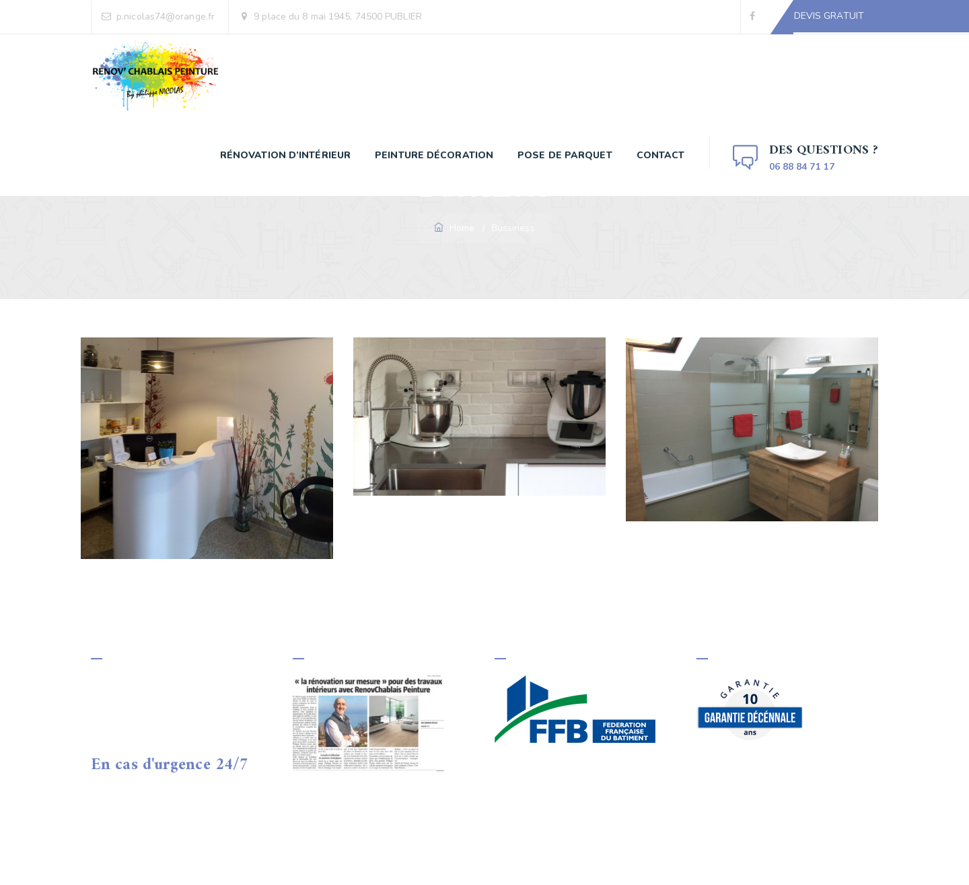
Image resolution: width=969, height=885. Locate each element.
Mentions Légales (485, 856)
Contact (661, 155)
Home (455, 228)
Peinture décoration (434, 155)
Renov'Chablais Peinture (237, 856)
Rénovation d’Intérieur (285, 155)
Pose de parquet (564, 155)
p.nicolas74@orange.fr (165, 16)
